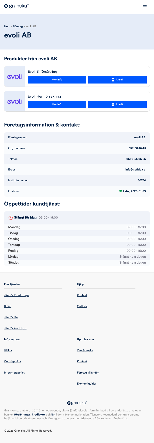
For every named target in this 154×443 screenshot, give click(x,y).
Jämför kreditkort (15, 328)
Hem (7, 26)
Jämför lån (11, 317)
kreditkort (38, 414)
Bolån (7, 306)
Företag (18, 26)
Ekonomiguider (86, 383)
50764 (142, 180)
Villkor (8, 350)
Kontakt (82, 295)
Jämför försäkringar (16, 295)
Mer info (57, 79)
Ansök (117, 79)
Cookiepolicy (12, 361)
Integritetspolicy (14, 372)
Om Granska (85, 350)
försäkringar (22, 414)
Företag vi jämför (88, 372)
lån (53, 414)
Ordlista (82, 306)
